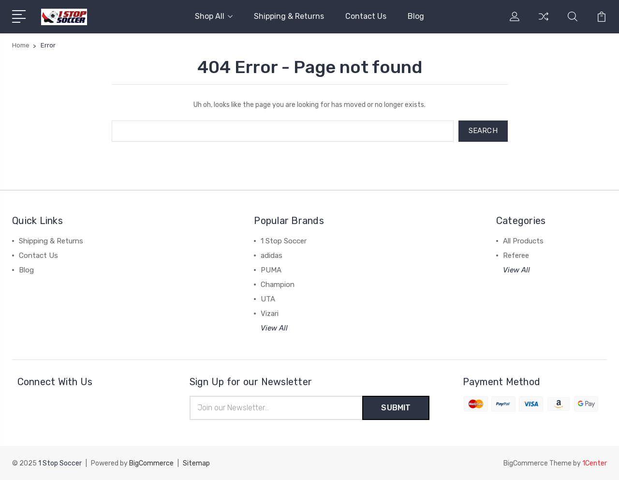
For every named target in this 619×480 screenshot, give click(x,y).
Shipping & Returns (289, 16)
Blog (416, 16)
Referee (516, 255)
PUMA (271, 270)
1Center (594, 463)
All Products (523, 241)
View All (274, 328)
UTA (268, 299)
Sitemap (196, 463)
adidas (271, 255)
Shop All (214, 16)
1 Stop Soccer (284, 241)
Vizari (270, 313)
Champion (278, 284)
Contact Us (365, 16)
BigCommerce (151, 463)
